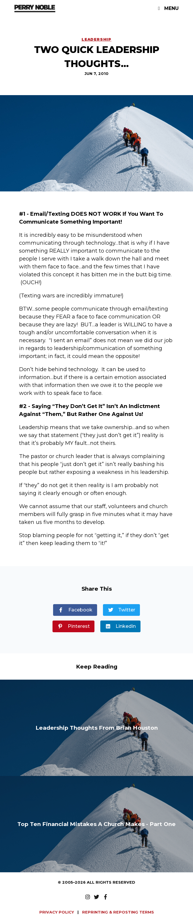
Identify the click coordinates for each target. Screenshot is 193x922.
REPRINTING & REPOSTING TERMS (118, 912)
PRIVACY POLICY (57, 912)
